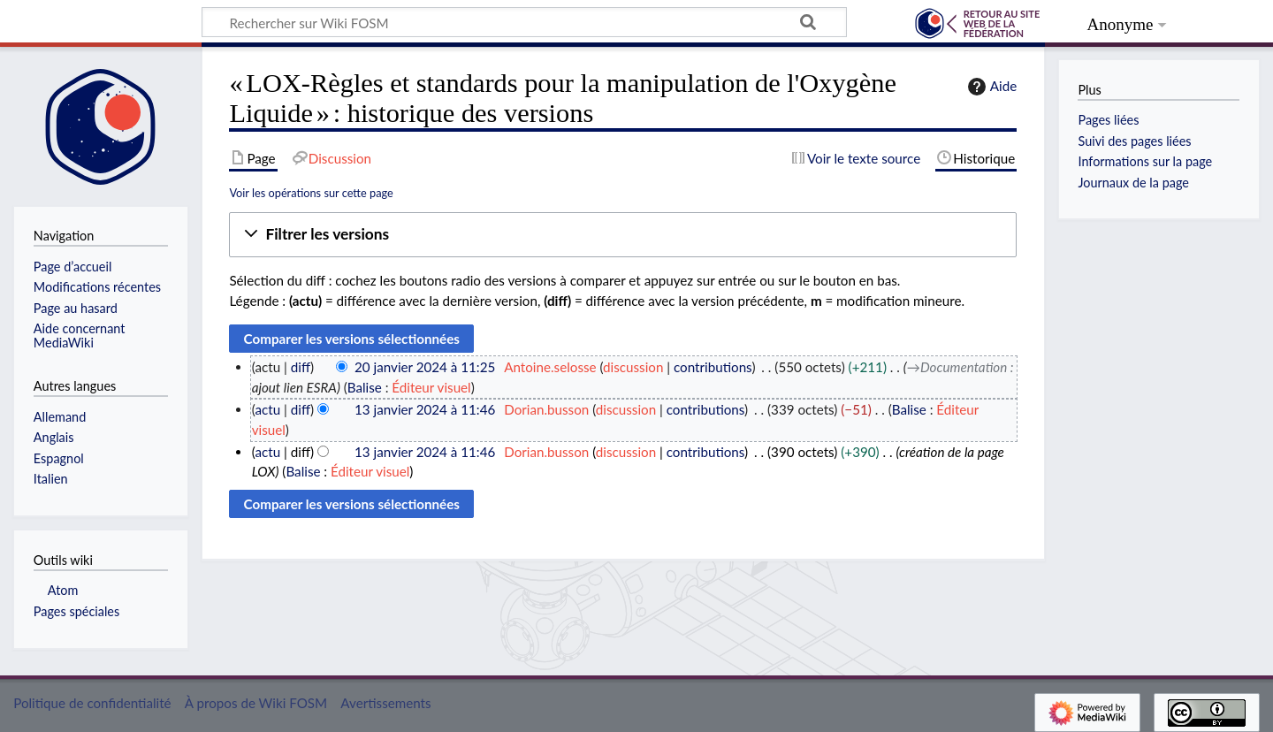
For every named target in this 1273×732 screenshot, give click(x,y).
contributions (712, 367)
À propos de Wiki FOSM (256, 703)
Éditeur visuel (431, 387)
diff (300, 367)
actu (267, 409)
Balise (364, 387)
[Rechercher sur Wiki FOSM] (524, 22)
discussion (633, 367)
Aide (990, 86)
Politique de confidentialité (92, 703)
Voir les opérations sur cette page (311, 193)
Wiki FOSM (101, 24)
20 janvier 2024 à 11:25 (424, 367)
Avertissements (385, 703)
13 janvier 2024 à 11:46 (424, 409)
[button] (623, 235)
